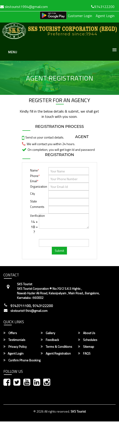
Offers (10, 333)
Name (34, 170)
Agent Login (105, 15)
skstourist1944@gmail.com (29, 310)
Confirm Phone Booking (21, 360)
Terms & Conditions (56, 346)
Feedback (50, 340)
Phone (35, 176)
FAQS (84, 353)
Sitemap (86, 346)
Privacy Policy (15, 346)
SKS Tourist (78, 411)
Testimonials (14, 340)
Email (34, 181)
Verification (34, 215)
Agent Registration (56, 353)
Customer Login (80, 15)
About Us (86, 333)
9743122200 (102, 6)
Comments (34, 206)
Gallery (48, 333)
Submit (59, 250)
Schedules (87, 340)
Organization (38, 186)
